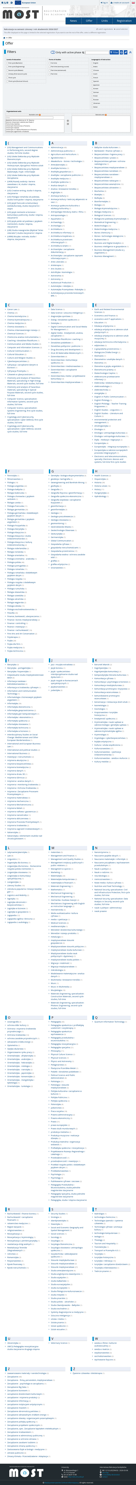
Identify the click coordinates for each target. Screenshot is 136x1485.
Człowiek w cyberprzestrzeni (21, 374)
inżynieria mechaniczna (19, 801)
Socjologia (57, 1240)
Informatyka (14, 703)
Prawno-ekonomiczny (61, 1118)
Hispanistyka (101, 479)
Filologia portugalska (17, 565)
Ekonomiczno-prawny (105, 369)
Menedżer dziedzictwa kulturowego (68, 930)
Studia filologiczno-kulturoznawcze (67, 1291)
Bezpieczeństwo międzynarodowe (110, 167)
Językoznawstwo (59, 686)
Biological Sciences (104, 215)
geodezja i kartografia (62, 479)
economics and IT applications (109, 319)
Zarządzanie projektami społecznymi (24, 1425)
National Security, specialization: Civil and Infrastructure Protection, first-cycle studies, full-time (112, 892)
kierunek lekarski (103, 664)
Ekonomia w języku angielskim (109, 366)
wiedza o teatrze (103, 1349)
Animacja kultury (59, 196)
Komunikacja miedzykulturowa (109, 685)
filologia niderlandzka (18, 548)
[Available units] (35, 126)
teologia (99, 1236)
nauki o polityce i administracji (108, 907)
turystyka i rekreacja (105, 1261)
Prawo (55, 1121)
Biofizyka (99, 198)
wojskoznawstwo (103, 1352)
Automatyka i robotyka (62, 286)
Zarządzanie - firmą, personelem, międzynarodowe (31, 1380)
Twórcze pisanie (102, 1271)
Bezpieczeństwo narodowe (108, 171)
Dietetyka (56, 323)
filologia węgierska (16, 602)
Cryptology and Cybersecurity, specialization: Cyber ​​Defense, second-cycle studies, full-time (24, 429)
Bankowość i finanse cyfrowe (108, 151)
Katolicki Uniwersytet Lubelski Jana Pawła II (35, 122)
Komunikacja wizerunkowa (107, 692)
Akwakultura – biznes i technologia (67, 161)
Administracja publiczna (63, 151)
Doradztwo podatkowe (62, 342)
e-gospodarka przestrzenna (107, 349)
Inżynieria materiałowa (18, 797)
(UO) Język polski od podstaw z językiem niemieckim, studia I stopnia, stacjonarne (24, 224)
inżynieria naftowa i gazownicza (22, 811)
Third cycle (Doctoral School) (18, 81)
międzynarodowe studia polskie (66, 959)
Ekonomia (100, 362)
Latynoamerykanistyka (18, 852)
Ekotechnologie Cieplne (106, 373)
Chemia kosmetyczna (18, 316)
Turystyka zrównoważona (106, 1267)
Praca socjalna (59, 1111)
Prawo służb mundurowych (64, 1128)
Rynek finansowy (16, 1264)
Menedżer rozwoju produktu (65, 933)
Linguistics (13, 859)
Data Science (58, 309)
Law (10, 855)
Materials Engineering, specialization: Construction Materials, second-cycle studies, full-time (67, 996)
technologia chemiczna (105, 1217)
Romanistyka (14, 1257)
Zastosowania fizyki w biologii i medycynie (27, 1449)
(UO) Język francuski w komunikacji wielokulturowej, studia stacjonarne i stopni (23, 206)
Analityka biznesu (60, 168)
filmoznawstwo (15, 479)
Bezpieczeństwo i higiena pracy (109, 154)
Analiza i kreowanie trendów (65, 189)
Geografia (57, 489)
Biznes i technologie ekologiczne (110, 236)
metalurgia (57, 936)
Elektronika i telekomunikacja (108, 383)
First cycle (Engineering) (16, 67)
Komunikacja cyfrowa (105, 678)
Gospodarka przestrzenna (64, 551)
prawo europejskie (60, 1125)
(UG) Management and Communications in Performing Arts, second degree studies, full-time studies (25, 150)
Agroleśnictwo (58, 157)
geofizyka (56, 486)
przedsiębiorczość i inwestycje (65, 1161)
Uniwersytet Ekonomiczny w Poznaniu (35, 126)
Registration (124, 21)
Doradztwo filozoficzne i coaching (67, 339)
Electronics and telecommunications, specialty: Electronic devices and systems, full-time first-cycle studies (110, 459)
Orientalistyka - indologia (19, 1066)
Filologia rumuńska (17, 588)
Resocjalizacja (14, 1233)
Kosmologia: (101, 709)
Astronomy (57, 279)
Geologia (56, 513)
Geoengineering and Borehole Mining (69, 482)
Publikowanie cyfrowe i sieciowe (66, 1181)
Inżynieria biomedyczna (19, 767)
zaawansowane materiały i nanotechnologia (28, 1373)
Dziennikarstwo (59, 356)
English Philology (103, 400)
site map (105, 1472)
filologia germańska (17, 509)
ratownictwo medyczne (18, 1223)
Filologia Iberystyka (17, 529)
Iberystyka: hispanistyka (19, 671)
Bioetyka (99, 194)
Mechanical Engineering (63, 893)
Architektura (57, 229)
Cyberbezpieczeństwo (18, 361)
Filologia (12, 482)
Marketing (56, 872)
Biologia (99, 205)
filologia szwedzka (16, 595)
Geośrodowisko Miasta (62, 527)
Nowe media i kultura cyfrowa (109, 882)
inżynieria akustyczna (18, 760)
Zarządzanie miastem (18, 1408)
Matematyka (58, 875)
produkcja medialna (61, 1132)
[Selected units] (101, 124)
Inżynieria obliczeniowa (19, 818)
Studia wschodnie (60, 1308)
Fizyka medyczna (16, 647)
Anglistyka (56, 192)
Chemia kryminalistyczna (19, 319)
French (95, 78)
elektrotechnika (102, 389)
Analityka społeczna (61, 182)
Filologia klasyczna (16, 532)
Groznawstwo (58, 567)
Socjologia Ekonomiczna (63, 1244)
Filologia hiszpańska (17, 525)
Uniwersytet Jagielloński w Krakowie (35, 132)
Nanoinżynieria (102, 852)
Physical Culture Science (63, 1054)
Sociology (56, 1237)
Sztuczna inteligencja (61, 1315)
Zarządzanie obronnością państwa (23, 1411)
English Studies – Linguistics (108, 410)
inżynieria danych (16, 770)
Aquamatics (57, 218)
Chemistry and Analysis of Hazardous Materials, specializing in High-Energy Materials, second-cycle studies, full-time (25, 381)
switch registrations (104, 29)
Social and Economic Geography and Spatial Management (67, 1229)
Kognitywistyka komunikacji (107, 671)
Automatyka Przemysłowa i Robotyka (68, 289)
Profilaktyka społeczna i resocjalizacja (68, 1148)
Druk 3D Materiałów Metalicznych (67, 353)
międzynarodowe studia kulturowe (67, 950)
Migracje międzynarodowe (64, 966)
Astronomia (57, 275)
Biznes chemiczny (103, 232)
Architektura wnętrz (61, 246)
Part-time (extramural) (58, 70)
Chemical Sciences (16, 333)
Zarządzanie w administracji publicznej (26, 1435)
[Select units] (68, 121)
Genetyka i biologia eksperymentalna (68, 475)
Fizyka (11, 640)
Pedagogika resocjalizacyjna (64, 1044)
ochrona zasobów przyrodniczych (23, 1038)
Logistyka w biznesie (17, 908)
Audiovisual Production (62, 282)
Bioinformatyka (102, 201)
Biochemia (100, 191)
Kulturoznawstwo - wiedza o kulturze (112, 758)
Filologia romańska (17, 569)
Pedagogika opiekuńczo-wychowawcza (61, 1033)
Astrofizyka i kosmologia (63, 272)
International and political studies (23, 750)
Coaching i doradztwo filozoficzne (23, 340)
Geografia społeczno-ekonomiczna (67, 496)
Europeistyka (101, 443)
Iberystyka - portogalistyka (20, 668)
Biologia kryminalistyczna (106, 208)
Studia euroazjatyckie (61, 1284)
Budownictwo (101, 239)
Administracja (59, 147)
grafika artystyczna (60, 564)
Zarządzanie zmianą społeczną (22, 1446)
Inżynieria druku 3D (17, 774)
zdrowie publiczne (16, 1453)
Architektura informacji (62, 232)
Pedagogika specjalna (62, 1047)
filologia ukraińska (16, 599)
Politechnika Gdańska (35, 124)
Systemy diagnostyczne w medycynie (68, 1312)
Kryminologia (101, 734)
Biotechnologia (102, 225)
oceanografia (14, 1021)
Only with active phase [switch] (66, 52)
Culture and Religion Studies (21, 358)
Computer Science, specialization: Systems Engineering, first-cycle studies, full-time (25, 411)
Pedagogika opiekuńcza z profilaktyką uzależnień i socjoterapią (67, 1026)
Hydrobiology (101, 496)
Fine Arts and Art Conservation (22, 633)
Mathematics (58, 889)
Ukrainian (96, 103)
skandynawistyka (59, 1220)
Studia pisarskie (59, 1298)
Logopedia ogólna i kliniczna (21, 919)
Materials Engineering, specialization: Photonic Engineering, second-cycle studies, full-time (67, 1005)
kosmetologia (101, 705)
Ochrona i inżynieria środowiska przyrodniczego (21, 1030)
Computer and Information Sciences (24, 347)
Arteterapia (57, 265)
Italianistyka (13, 832)
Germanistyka (58, 537)
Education (100, 322)
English (95, 63)
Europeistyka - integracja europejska (111, 446)
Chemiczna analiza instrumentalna (24, 337)
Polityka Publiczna (60, 1097)
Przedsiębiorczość (60, 1157)
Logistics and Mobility (18, 895)
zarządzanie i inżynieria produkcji (23, 1397)
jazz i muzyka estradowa (63, 664)
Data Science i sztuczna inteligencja (68, 313)
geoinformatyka (59, 509)
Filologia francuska (17, 506)
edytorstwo (100, 345)
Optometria (13, 1045)
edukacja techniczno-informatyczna (111, 342)
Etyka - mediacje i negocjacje (108, 439)
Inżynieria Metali (16, 808)
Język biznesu (58, 668)
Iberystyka (13, 664)
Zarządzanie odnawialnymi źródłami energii (28, 1414)
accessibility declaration (111, 1475)
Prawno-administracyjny (63, 1114)
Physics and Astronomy (62, 1061)
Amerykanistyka (59, 164)
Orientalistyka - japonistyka (20, 1073)
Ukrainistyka (14, 1343)
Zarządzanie (14, 1376)
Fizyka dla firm (15, 644)
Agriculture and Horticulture (65, 154)
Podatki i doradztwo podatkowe (66, 1071)
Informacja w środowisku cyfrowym (24, 687)
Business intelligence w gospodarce (111, 246)
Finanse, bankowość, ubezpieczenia (24, 616)
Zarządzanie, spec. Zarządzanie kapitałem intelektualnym (34, 1428)
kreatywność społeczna (105, 718)
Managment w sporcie (62, 869)
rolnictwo (12, 1254)
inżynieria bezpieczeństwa (20, 763)
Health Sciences (102, 475)
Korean (95, 88)
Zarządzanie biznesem (18, 1390)
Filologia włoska (16, 606)
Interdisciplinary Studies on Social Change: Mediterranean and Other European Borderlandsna (22, 737)
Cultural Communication (19, 351)
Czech (95, 74)
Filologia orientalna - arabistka (22, 559)
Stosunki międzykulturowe (64, 1260)
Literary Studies (16, 885)
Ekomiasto (100, 356)
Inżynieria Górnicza (17, 777)
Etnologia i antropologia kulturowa (111, 433)
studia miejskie (59, 1294)
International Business (18, 753)
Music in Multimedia (61, 986)
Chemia (12, 313)
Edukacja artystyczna (105, 326)
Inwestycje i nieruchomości (20, 757)
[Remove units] (68, 124)
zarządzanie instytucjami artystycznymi (26, 1404)
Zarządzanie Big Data (18, 1387)
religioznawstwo (15, 1230)
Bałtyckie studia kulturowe (107, 147)
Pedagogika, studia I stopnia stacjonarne (69, 1200)
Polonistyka (57, 1104)
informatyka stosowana (18, 724)
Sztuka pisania (58, 1322)
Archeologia (58, 225)
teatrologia (100, 1213)
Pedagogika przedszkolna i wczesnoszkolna (62, 1039)
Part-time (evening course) (60, 67)
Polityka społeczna (60, 1101)
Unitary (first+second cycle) (17, 74)
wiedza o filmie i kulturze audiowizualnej (105, 1344)
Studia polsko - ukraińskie (63, 1301)
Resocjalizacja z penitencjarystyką (23, 1240)
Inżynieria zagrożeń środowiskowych (24, 829)
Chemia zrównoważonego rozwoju (23, 330)
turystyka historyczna (105, 1257)
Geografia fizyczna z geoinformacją (67, 493)
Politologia (57, 1081)
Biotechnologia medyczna (107, 229)
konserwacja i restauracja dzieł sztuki (112, 702)
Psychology (57, 1178)
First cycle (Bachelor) (15, 63)
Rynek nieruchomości (18, 1267)
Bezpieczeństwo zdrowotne (107, 187)
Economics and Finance (106, 315)
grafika (55, 561)
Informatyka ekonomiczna (20, 707)
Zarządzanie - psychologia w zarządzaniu (26, 1383)
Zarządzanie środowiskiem (20, 1432)
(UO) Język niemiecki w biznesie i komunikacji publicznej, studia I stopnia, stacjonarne (25, 215)
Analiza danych (59, 185)
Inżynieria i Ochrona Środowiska (23, 788)
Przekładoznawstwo (61, 1171)
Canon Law (13, 309)
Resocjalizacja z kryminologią (21, 1237)
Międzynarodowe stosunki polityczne (68, 946)
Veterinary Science (60, 1343)
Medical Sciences (60, 923)
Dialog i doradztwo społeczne (65, 319)
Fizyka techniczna (16, 651)
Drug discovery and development (67, 349)
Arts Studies (57, 268)
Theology (99, 1240)
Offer (89, 21)
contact (105, 1477)
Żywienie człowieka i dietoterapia (89, 1373)
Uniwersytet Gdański (35, 128)
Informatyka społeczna (18, 720)
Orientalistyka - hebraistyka (20, 1062)
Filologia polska (15, 562)
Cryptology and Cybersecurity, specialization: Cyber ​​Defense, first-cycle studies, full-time (25, 420)
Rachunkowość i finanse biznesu (23, 1213)
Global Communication (62, 540)
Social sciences (59, 1233)
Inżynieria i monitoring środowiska (24, 784)
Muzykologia (58, 990)
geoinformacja (58, 506)
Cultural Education (16, 354)
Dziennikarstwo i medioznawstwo (67, 366)
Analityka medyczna (61, 178)
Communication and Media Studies (24, 344)
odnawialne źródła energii (20, 1042)
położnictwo (57, 1107)
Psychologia (58, 1174)
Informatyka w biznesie (18, 731)
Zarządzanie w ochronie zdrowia (23, 1439)
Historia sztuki (102, 486)
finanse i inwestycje (17, 626)
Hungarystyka (101, 493)
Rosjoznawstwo (15, 1261)
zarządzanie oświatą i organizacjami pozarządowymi (31, 1418)
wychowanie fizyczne (104, 1359)
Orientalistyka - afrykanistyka (21, 1055)
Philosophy (57, 1051)
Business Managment (105, 256)
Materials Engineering (62, 886)
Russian (96, 100)
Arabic (95, 67)
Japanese (96, 85)
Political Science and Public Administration (63, 1076)
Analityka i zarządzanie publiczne (67, 175)
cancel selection (121, 29)
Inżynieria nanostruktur (19, 815)
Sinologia (56, 1217)
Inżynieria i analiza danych (20, 781)
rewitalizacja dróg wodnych (20, 1244)
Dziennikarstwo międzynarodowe (67, 382)
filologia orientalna (17, 555)
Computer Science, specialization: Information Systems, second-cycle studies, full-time (22, 402)
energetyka (100, 393)
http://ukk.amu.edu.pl (76, 1477)
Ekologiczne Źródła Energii (107, 352)
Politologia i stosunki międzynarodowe (60, 1086)
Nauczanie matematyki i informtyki (111, 859)
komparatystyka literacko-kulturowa (111, 675)
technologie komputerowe (107, 1233)
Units (104, 21)
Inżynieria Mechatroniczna (20, 804)
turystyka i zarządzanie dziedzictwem (112, 1264)
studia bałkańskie (60, 1281)
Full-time (54, 63)
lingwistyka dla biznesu (19, 862)
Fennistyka (13, 475)
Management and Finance (64, 855)
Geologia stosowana (61, 520)
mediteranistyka (59, 926)
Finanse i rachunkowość (19, 630)
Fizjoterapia (13, 637)
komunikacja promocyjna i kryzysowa (112, 688)
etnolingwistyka (102, 426)
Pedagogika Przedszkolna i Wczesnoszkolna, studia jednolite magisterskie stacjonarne (65, 1187)
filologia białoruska (17, 493)
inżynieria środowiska (18, 825)
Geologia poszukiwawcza (63, 516)
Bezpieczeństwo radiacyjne (107, 180)
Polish (95, 96)
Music (55, 983)
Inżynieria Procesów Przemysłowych (24, 822)
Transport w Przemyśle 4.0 (107, 1250)
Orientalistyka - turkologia (20, 1086)
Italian (95, 107)
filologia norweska (16, 552)
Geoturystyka (58, 533)
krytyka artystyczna (104, 741)
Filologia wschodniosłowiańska (22, 609)
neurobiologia (101, 875)
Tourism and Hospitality (106, 1243)
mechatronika (58, 909)
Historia (99, 482)
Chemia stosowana (17, 326)
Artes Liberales (59, 262)
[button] (2, 2)
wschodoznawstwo (104, 1356)
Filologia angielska (17, 486)
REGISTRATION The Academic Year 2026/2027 (67, 13)
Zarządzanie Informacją (19, 1401)
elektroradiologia (103, 386)
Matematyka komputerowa (64, 879)
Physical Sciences (60, 1058)
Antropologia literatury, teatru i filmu (68, 212)
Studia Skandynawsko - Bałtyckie (66, 1305)
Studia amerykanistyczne (63, 1270)
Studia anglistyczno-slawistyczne (66, 1274)
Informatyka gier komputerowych (23, 714)
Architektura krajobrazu (63, 236)
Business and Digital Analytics (109, 243)
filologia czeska (15, 502)
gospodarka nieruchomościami (66, 547)
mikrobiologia (58, 970)
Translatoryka (101, 1247)
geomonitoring (58, 523)
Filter (114, 52)
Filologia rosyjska (16, 579)
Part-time (54, 74)
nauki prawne (100, 911)
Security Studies (59, 1213)
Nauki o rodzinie (103, 872)
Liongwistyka (14, 882)
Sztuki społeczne (59, 1326)
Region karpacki (15, 1227)
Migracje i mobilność (61, 963)
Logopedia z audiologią (18, 922)
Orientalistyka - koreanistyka (21, 1076)
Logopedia (13, 915)
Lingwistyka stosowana (19, 872)
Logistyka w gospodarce (19, 912)
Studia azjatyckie (59, 1277)
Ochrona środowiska (18, 1035)
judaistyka (56, 690)
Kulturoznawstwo (103, 748)
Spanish (96, 81)
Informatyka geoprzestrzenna (21, 710)
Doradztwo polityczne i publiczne (67, 346)
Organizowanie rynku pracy (20, 1052)
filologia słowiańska (17, 592)
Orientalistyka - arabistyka (20, 1059)
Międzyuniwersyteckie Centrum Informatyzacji (61, 1483)
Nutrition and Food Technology (109, 886)
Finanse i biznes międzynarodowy (23, 620)
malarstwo (57, 852)
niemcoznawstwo (103, 879)
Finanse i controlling (17, 623)
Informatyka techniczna (19, 727)
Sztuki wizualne (59, 1329)
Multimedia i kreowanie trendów (66, 980)
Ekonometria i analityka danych (109, 359)
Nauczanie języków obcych (107, 855)
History (99, 489)
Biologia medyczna (104, 212)
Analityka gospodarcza (62, 171)
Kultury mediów (102, 761)
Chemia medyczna (16, 323)
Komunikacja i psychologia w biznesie (112, 682)
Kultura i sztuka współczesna (108, 745)
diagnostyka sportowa (62, 316)
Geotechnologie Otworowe (64, 530)
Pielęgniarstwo (58, 1064)
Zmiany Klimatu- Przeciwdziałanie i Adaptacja (28, 1456)
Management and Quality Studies (67, 859)
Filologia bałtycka (16, 489)
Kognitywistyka (102, 668)
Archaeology (57, 222)
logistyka (12, 898)
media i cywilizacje (60, 919)
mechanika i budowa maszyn (65, 900)
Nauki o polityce (102, 869)
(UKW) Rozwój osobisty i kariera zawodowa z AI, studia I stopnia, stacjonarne (21, 184)
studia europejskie (60, 1288)
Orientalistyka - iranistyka (20, 1069)
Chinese (96, 70)
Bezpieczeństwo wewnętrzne (109, 184)
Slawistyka (57, 1224)
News (73, 21)
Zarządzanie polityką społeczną (22, 1421)
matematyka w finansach (63, 882)
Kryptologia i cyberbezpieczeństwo (111, 738)
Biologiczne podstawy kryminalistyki (111, 218)
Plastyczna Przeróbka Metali (64, 1068)
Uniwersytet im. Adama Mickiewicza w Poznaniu (35, 130)
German (96, 92)
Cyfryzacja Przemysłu (18, 371)
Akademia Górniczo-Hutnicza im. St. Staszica (35, 120)
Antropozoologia (59, 215)
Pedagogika (57, 1021)
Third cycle (12, 78)
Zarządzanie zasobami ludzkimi (22, 1442)
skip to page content (0, 0)
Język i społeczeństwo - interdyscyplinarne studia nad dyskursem (64, 674)
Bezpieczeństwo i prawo (106, 157)
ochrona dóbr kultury (18, 1025)
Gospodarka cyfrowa (61, 544)
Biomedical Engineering (106, 222)
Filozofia (12, 613)
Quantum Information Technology (110, 1021)
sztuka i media (58, 1319)
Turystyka (99, 1254)
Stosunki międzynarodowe (64, 1263)
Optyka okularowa (16, 1048)
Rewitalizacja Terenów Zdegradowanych (17, 1249)
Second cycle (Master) (15, 70)
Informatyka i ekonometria (20, 717)
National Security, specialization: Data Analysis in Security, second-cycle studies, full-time (111, 901)
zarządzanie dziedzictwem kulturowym (25, 1394)
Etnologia (99, 429)
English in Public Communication (110, 396)
